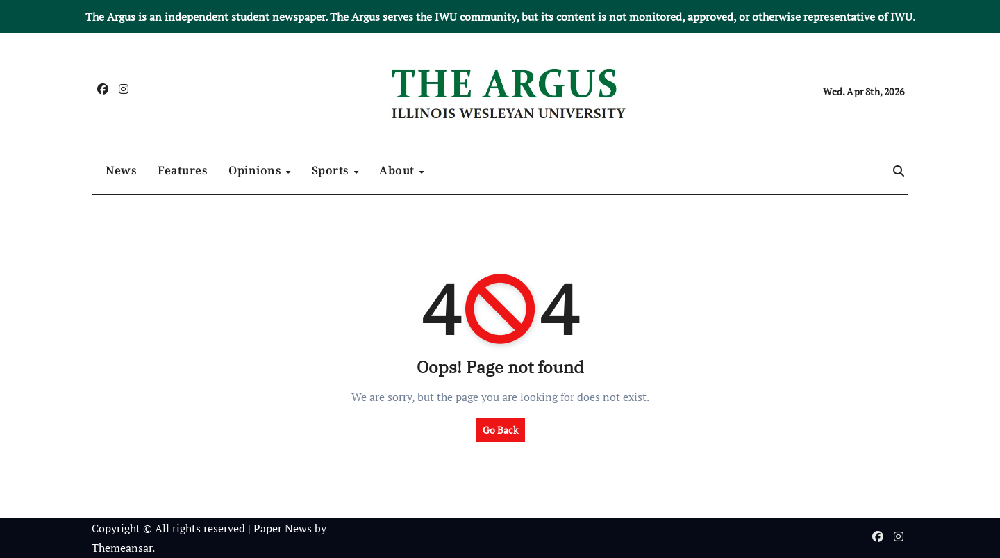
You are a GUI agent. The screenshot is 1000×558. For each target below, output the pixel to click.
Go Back (500, 429)
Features (183, 170)
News (121, 170)
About (398, 170)
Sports (332, 170)
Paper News (282, 528)
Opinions (256, 170)
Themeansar (122, 547)
